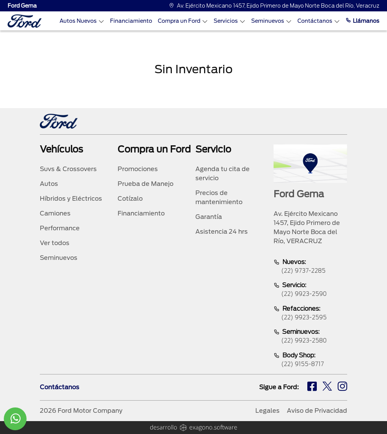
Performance (60, 228)
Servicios (229, 21)
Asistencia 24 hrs (221, 231)
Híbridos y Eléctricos (71, 198)
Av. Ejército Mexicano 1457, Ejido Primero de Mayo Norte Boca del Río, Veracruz (274, 6)
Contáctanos (318, 21)
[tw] (327, 387)
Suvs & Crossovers (68, 169)
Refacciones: (310, 313)
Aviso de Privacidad (317, 410)
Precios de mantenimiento (218, 197)
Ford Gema (22, 6)
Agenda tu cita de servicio (222, 173)
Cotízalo (130, 198)
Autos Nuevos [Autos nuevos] (82, 21)
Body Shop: (310, 360)
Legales (267, 410)
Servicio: (310, 290)
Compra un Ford (183, 21)
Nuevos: (310, 266)
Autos (49, 183)
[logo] (25, 21)
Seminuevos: (310, 336)
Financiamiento (131, 21)
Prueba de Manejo (145, 183)
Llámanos (362, 21)
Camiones (55, 213)
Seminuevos (271, 21)
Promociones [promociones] (138, 169)
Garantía (208, 216)
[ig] (342, 387)
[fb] (312, 387)
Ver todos (54, 243)
